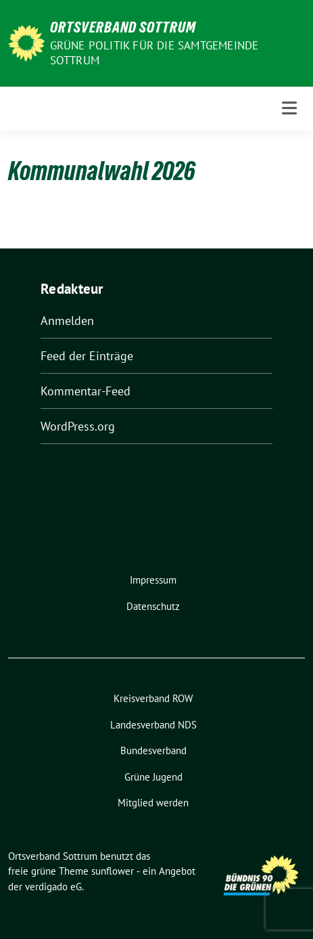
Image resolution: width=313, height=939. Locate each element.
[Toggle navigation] (289, 108)
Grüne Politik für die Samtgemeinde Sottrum (154, 53)
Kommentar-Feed (85, 391)
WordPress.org (78, 426)
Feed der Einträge (87, 356)
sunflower (112, 871)
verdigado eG (53, 886)
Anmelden (67, 320)
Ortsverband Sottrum (123, 27)
